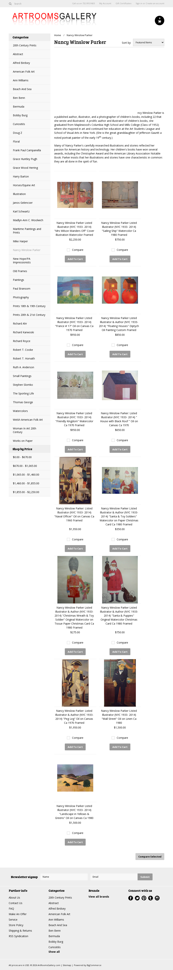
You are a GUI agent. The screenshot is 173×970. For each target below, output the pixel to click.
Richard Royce (21, 341)
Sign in (139, 3)
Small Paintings (22, 376)
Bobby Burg (20, 115)
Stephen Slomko (23, 384)
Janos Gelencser (23, 202)
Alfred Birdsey (21, 63)
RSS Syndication (18, 936)
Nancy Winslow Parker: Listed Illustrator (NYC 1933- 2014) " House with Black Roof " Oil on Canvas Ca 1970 (119, 419)
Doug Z (17, 133)
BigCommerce (94, 965)
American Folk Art (24, 71)
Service (13, 919)
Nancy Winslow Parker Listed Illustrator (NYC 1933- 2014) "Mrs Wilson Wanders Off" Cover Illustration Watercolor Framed (74, 229)
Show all (54, 951)
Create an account (155, 3)
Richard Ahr (20, 323)
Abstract (18, 54)
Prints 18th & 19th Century (29, 306)
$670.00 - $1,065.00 (25, 466)
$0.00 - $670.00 (22, 457)
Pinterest (144, 898)
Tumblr (150, 898)
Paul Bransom (21, 288)
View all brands (98, 896)
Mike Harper (20, 241)
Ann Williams (20, 80)
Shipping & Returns (20, 930)
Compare (77, 250)
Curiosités (19, 124)
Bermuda (18, 106)
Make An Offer (18, 914)
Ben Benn (19, 98)
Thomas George (23, 402)
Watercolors (20, 411)
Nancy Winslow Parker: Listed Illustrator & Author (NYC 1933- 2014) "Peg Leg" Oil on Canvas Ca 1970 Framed (74, 717)
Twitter (137, 898)
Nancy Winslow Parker (26, 250)
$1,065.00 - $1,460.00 (26, 474)
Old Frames (20, 271)
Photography (21, 297)
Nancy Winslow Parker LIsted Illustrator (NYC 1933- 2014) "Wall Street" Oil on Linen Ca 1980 (119, 717)
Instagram (157, 898)
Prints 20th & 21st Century (29, 315)
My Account (105, 3)
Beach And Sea (22, 89)
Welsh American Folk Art (28, 419)
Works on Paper (23, 441)
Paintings (18, 280)
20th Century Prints (24, 45)
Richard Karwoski (23, 332)
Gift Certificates (123, 3)
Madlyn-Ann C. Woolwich (28, 220)
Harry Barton (21, 176)
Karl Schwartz (21, 211)
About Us (14, 897)
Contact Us (15, 903)
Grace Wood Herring (25, 167)
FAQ (11, 908)
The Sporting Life (23, 393)
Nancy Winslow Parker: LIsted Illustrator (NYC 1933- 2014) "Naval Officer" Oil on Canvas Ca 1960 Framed (74, 514)
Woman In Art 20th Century (24, 430)
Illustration (19, 194)
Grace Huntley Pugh (25, 159)
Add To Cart (75, 259)
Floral (16, 141)
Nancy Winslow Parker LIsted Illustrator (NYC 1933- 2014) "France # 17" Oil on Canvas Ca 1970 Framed (74, 324)
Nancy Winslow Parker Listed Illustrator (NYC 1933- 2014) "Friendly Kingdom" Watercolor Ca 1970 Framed (74, 419)
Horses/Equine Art (24, 185)
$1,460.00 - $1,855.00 (26, 483)
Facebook (130, 898)
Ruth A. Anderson (23, 367)
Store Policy (16, 925)
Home (57, 35)
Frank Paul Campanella (27, 150)
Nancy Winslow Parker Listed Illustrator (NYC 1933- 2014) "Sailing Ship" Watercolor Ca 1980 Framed (119, 229)
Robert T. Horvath (24, 358)
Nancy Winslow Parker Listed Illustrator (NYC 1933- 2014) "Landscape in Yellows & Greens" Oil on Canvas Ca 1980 (74, 812)
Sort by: (126, 42)
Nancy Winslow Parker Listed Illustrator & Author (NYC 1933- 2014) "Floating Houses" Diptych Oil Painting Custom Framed (119, 324)
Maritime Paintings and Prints (27, 230)
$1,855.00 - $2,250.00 (26, 492)
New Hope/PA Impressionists (22, 260)
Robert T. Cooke (23, 350)
